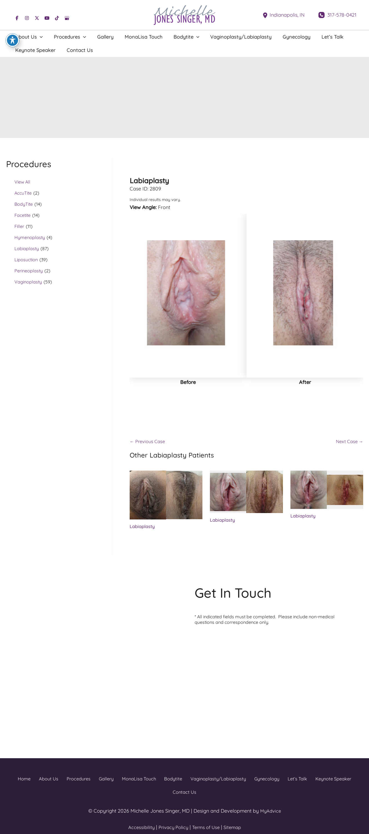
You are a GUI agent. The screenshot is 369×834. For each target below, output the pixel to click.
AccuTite (23, 193)
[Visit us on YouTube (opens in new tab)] (46, 18)
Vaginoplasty (28, 282)
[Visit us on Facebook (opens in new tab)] (16, 18)
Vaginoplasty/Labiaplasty (200, 780)
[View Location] (266, 15)
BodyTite (23, 204)
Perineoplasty (28, 270)
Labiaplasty (26, 248)
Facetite (22, 215)
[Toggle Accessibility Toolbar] (12, 40)
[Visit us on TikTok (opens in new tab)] (56, 18)
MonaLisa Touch (121, 780)
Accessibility (138, 816)
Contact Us (350, 780)
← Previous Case (149, 443)
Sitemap (235, 816)
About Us (35, 780)
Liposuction (26, 259)
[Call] (337, 15)
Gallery (90, 780)
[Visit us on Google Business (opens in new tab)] (66, 18)
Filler (19, 226)
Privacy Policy (172, 816)
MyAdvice (270, 799)
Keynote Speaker (313, 780)
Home (13, 780)
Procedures (64, 780)
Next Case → (348, 443)
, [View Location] (287, 15)
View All (22, 182)
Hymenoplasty (29, 237)
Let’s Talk (277, 780)
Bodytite (155, 780)
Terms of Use (207, 816)
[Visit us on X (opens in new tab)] (36, 18)
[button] (37, 37)
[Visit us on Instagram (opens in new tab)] (26, 18)
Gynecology (248, 780)
